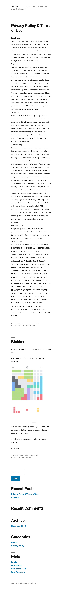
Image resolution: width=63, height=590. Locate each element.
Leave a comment (30, 325)
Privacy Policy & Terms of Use (25, 494)
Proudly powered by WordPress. (27, 583)
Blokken (18, 341)
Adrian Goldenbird (18, 323)
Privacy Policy (17, 325)
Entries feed (16, 565)
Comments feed (18, 569)
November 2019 (18, 526)
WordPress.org (18, 572)
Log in (14, 562)
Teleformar (16, 6)
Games (15, 457)
